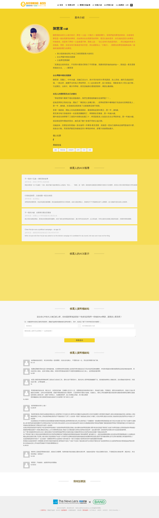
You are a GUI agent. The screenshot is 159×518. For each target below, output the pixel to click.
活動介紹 (97, 5)
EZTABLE (93, 510)
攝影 (55, 150)
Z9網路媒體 (72, 510)
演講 (90, 150)
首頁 (60, 5)
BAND (58, 510)
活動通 (79, 510)
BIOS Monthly (113, 510)
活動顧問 (71, 150)
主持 (84, 150)
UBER (99, 510)
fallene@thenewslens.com (83, 508)
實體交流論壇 (83, 5)
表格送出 (79, 340)
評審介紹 (108, 5)
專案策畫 (62, 150)
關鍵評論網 (51, 510)
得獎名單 (70, 5)
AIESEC (105, 510)
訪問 (78, 150)
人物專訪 (120, 5)
